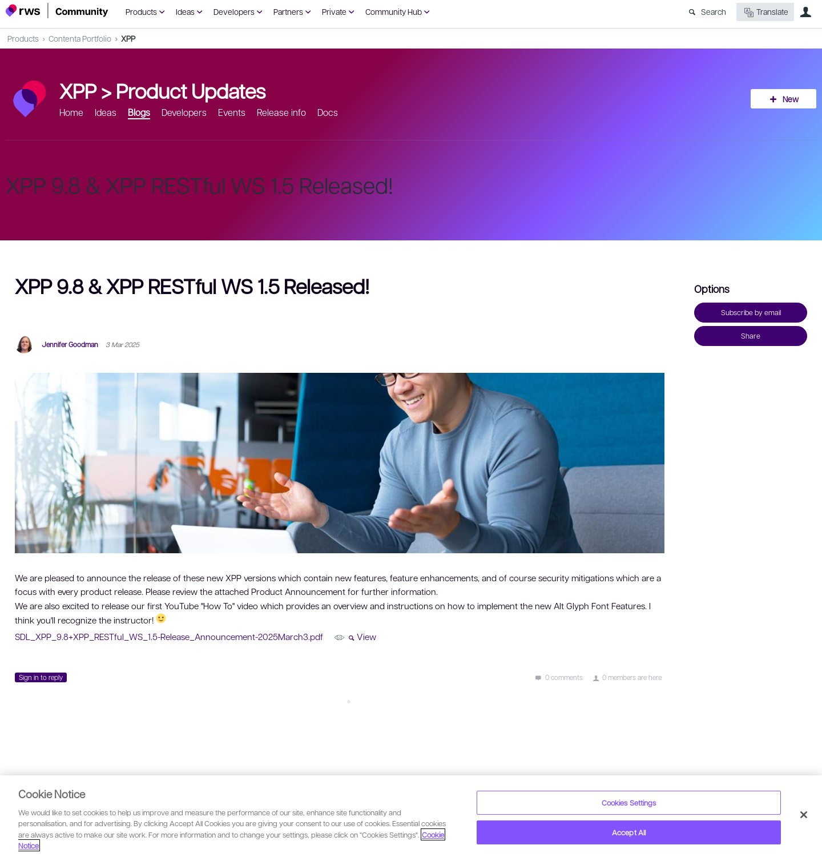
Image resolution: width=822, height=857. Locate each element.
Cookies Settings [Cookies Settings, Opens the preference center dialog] (629, 802)
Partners (288, 11)
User (805, 12)
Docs (327, 112)
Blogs (139, 112)
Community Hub (393, 11)
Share (750, 335)
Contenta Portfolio (80, 38)
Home (71, 112)
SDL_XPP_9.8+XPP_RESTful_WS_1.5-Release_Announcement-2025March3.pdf (169, 636)
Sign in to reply (41, 677)
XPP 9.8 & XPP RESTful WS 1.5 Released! (199, 184)
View (366, 636)
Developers (234, 11)
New (791, 99)
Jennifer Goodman (70, 344)
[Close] (803, 814)
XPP (128, 38)
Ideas (185, 11)
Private (334, 11)
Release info (281, 112)
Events (231, 112)
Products (141, 11)
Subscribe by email (751, 312)
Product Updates (190, 90)
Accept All (629, 832)
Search (713, 11)
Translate (765, 12)
